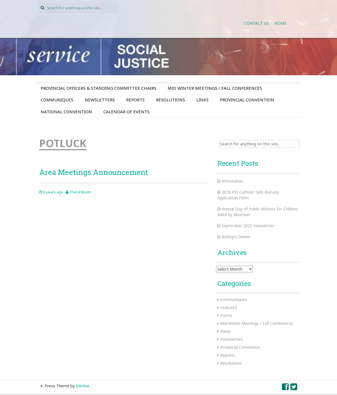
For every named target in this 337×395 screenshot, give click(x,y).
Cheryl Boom (80, 192)
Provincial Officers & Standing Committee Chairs (98, 88)
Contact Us (256, 23)
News (225, 331)
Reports (135, 100)
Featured (228, 307)
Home (280, 23)
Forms (226, 315)
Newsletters (100, 100)
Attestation (232, 181)
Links (202, 100)
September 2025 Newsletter (248, 225)
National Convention (66, 111)
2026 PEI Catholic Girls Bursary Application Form (248, 194)
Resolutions (170, 100)
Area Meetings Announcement (93, 172)
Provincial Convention (247, 100)
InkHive (83, 385)
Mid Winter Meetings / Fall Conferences (215, 88)
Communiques (57, 100)
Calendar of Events (126, 111)
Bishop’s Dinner (236, 236)
